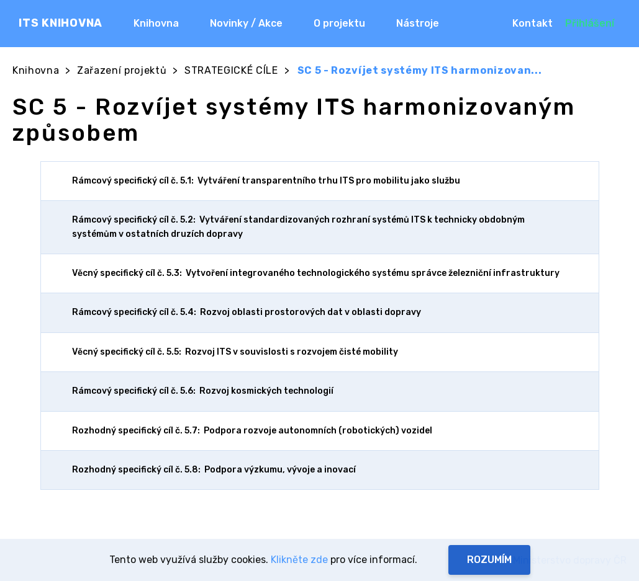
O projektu (339, 23)
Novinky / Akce (246, 23)
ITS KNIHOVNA (60, 23)
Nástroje (417, 23)
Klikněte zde (299, 559)
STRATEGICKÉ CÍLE (231, 70)
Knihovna (156, 23)
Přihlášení (589, 23)
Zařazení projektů (121, 70)
